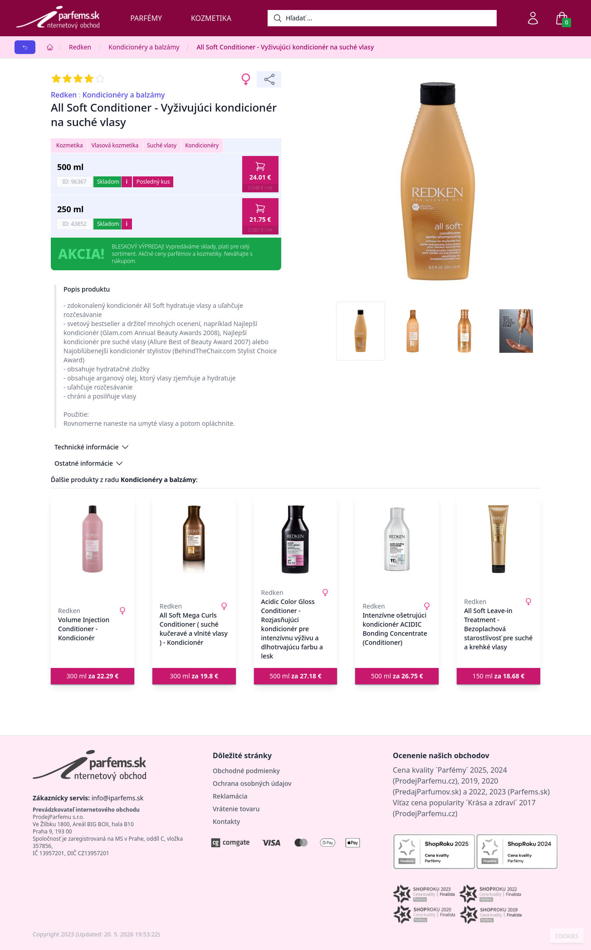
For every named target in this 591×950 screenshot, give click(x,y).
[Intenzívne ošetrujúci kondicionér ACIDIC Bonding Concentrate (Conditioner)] (396, 539)
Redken (80, 47)
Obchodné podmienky (246, 770)
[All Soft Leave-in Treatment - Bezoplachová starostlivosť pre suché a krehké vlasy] (498, 539)
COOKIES (566, 936)
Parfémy (146, 18)
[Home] (50, 47)
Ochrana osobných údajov (252, 783)
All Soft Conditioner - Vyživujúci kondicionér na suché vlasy (285, 47)
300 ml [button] (93, 676)
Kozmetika (211, 18)
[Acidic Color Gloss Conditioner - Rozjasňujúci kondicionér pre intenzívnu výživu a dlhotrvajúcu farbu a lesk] (295, 539)
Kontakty (226, 821)
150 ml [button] (499, 676)
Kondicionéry (202, 145)
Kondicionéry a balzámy (143, 47)
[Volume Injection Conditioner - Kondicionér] (92, 539)
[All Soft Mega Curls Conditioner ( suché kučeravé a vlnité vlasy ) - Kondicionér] (194, 539)
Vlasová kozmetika (115, 145)
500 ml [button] (295, 676)
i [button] (126, 181)
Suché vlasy (161, 145)
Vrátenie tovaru (236, 808)
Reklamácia (230, 796)
